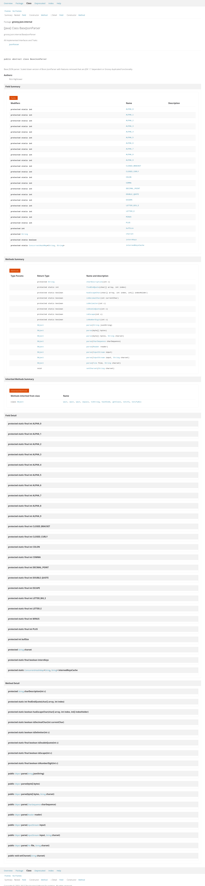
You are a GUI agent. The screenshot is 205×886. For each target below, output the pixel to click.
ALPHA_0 (129, 109)
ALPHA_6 (129, 141)
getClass (116, 395)
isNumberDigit (93, 313)
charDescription (94, 275)
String (24, 228)
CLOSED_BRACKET (133, 163)
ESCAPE (129, 196)
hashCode (106, 395)
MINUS (128, 212)
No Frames (17, 11)
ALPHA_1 (129, 114)
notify (126, 395)
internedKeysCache (135, 239)
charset (129, 228)
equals (85, 395)
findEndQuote (92, 281)
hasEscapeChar (93, 286)
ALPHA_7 (129, 147)
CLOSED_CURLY (132, 168)
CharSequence (99, 335)
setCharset (91, 362)
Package (19, 3)
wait (65, 395)
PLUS (128, 217)
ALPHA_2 (129, 120)
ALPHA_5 (129, 136)
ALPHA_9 (129, 158)
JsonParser (14, 44)
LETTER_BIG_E (132, 201)
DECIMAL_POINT (133, 185)
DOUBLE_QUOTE (132, 190)
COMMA (128, 179)
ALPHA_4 (129, 131)
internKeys (131, 233)
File (95, 356)
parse (89, 318)
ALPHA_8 (129, 152)
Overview (8, 3)
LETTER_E (130, 206)
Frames (8, 11)
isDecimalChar (93, 291)
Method (44, 15)
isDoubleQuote (93, 302)
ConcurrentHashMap (38, 239)
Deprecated (40, 3)
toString (95, 395)
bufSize (129, 223)
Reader (96, 340)
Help (59, 3)
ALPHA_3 (129, 125)
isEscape (90, 308)
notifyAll (136, 395)
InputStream (99, 345)
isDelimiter (92, 297)
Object (40, 318)
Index (51, 3)
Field (24, 15)
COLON (128, 174)
